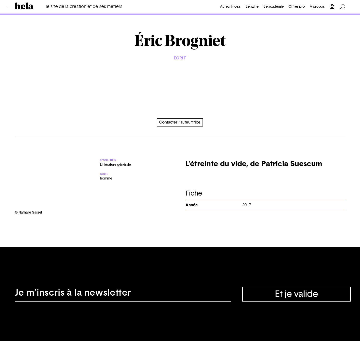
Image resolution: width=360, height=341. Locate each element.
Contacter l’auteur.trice (180, 122)
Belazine (251, 6)
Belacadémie (273, 6)
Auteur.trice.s (230, 6)
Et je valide (296, 294)
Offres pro (297, 6)
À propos (317, 6)
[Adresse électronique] (123, 294)
